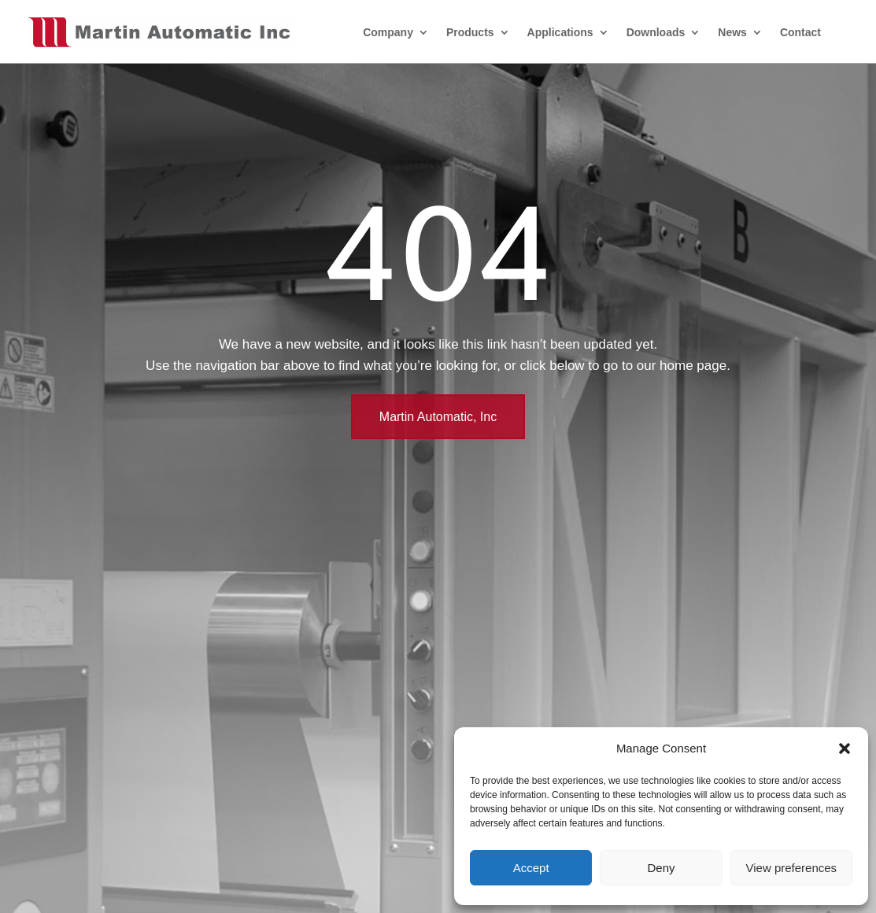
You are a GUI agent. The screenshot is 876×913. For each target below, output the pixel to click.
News (732, 32)
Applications (560, 32)
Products (470, 32)
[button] (844, 748)
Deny (661, 867)
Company (388, 32)
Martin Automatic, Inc (438, 416)
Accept (531, 867)
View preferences (791, 867)
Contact (800, 32)
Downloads (656, 32)
